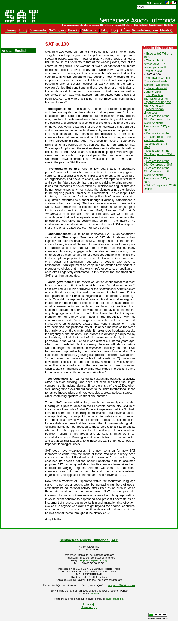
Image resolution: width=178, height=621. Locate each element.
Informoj (10, 30)
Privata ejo (89, 604)
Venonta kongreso (145, 30)
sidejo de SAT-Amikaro (121, 585)
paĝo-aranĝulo (114, 598)
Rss (136, 25)
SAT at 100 (153, 74)
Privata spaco (156, 25)
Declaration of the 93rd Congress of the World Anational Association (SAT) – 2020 (157, 175)
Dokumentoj (38, 30)
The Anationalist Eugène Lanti (155, 89)
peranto (94, 593)
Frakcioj (73, 30)
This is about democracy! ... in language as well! (155, 64)
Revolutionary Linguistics (154, 110)
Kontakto (168, 25)
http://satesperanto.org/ (93, 560)
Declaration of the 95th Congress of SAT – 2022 (159, 154)
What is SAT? (155, 71)
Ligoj (114, 30)
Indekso (143, 25)
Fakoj (104, 30)
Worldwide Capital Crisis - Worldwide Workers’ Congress (157, 81)
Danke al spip (89, 607)
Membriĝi (166, 30)
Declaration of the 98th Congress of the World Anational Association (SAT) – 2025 (157, 123)
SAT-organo (57, 30)
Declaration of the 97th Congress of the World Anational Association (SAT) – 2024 (157, 140)
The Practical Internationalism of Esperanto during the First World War (157, 100)
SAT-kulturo (90, 30)
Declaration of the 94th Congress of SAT (158, 162)
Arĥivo (125, 30)
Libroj (23, 30)
